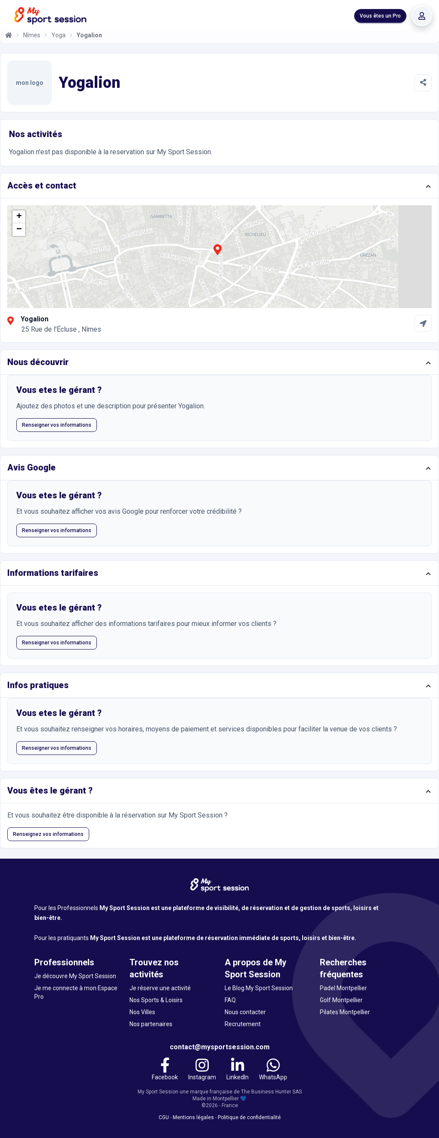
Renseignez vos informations (48, 834)
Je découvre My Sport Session (75, 976)
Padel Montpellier (343, 988)
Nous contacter (245, 1012)
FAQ (230, 1000)
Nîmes (31, 35)
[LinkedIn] (237, 1070)
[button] (217, 254)
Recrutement (243, 1024)
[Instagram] (202, 1070)
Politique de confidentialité (249, 1117)
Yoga (58, 35)
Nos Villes (142, 1012)
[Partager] (423, 82)
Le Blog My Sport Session (259, 988)
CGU (164, 1117)
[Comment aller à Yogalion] (423, 323)
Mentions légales (193, 1117)
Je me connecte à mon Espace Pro (75, 992)
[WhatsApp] (273, 1070)
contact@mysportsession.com (220, 1047)
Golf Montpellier (341, 1000)
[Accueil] (8, 35)
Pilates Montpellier (345, 1012)
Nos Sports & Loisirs (156, 1000)
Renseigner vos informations (56, 425)
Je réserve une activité (160, 988)
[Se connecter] (422, 16)
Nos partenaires (150, 1024)
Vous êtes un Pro (380, 16)
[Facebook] (165, 1070)
